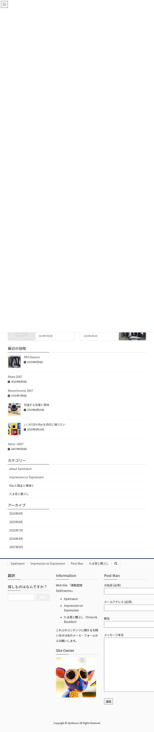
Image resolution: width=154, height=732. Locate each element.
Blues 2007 (15, 377)
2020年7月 (16, 530)
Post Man (77, 563)
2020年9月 (16, 513)
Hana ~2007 (15, 444)
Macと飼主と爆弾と (21, 485)
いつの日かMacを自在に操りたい (45, 424)
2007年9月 (16, 547)
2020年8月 (16, 522)
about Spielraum (20, 469)
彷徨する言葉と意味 (36, 405)
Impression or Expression (26, 477)
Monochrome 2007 (20, 391)
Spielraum (18, 563)
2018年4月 (16, 539)
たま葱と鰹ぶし (19, 494)
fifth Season (32, 357)
